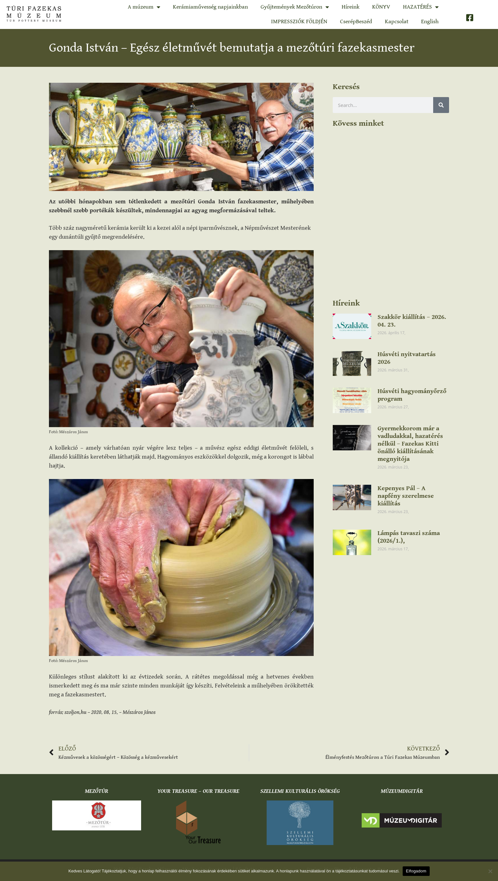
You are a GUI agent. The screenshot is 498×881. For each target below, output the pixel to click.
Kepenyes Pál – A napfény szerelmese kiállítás (406, 496)
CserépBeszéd (356, 21)
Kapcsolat (396, 21)
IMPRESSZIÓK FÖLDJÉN (299, 21)
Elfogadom (416, 871)
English (430, 21)
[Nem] (490, 871)
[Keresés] (441, 105)
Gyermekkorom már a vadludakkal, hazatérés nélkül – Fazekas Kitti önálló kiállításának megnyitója (410, 444)
